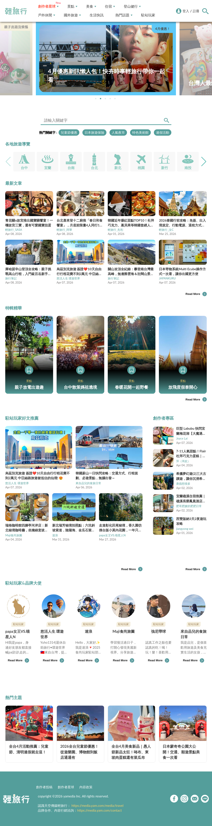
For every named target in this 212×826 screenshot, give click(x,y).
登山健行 (132, 6)
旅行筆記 (11, 278)
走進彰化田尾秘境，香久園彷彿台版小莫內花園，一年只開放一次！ (120, 528)
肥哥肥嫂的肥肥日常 (189, 506)
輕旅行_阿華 (64, 229)
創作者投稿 (44, 787)
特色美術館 (140, 132)
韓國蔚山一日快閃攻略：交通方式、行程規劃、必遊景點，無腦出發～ (107, 475)
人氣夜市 (118, 132)
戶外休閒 (46, 15)
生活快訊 (97, 15)
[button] (96, 98)
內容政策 (85, 787)
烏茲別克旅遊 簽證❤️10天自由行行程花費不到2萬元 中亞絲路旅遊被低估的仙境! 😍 (37, 475)
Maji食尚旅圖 (13, 535)
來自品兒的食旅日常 (88, 483)
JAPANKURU (167, 278)
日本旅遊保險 (94, 132)
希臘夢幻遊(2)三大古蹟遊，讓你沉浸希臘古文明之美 (191, 476)
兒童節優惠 (69, 132)
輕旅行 (16, 11)
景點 (72, 6)
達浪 (55, 535)
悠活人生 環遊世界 (68, 278)
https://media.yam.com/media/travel (97, 805)
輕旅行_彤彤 (115, 229)
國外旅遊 (72, 15)
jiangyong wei (184, 528)
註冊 (196, 11)
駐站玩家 (148, 15)
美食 (91, 6)
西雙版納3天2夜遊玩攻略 (191, 521)
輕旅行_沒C (166, 229)
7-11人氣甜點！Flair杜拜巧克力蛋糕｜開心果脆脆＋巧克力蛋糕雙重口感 (191, 453)
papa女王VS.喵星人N (112, 535)
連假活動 (162, 132)
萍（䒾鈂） (183, 461)
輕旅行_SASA (13, 229)
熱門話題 (123, 15)
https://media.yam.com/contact (99, 810)
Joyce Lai (182, 438)
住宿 (110, 6)
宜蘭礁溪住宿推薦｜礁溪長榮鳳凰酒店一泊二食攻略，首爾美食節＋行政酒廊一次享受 (191, 498)
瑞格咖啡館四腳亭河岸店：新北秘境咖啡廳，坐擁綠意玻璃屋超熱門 (26, 528)
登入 (185, 11)
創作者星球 (48, 6)
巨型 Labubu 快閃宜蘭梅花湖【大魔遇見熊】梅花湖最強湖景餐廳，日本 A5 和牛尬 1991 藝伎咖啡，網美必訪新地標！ (191, 431)
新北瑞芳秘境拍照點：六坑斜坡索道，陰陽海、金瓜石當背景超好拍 (73, 528)
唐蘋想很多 (183, 483)
